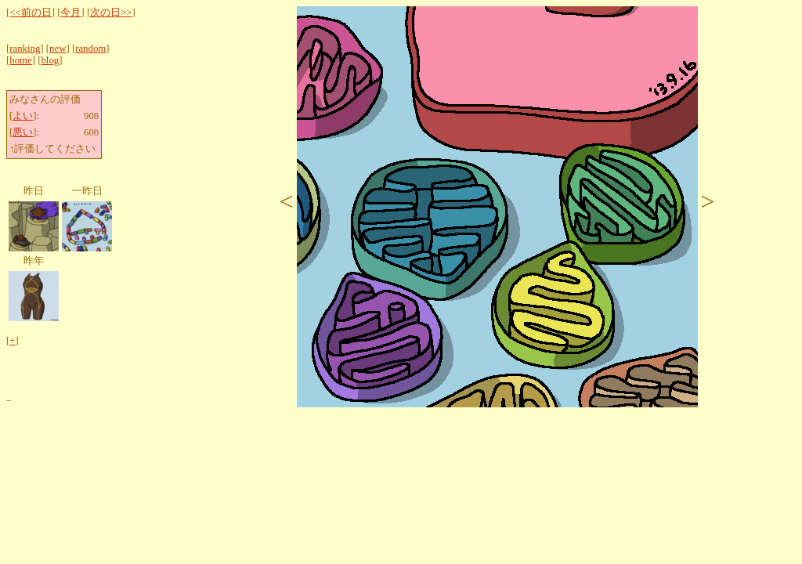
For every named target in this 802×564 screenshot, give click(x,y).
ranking (24, 48)
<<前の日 (30, 12)
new (57, 48)
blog (50, 60)
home (20, 60)
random (90, 48)
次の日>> (111, 12)
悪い (23, 132)
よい (23, 115)
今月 (70, 12)
